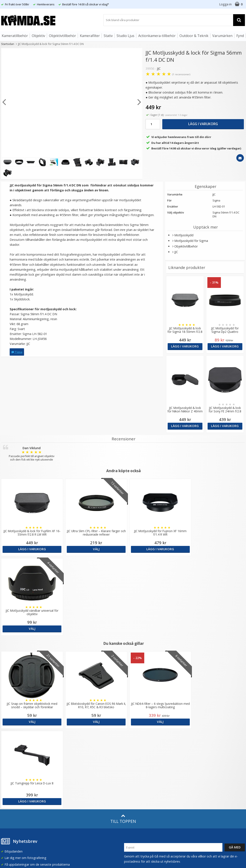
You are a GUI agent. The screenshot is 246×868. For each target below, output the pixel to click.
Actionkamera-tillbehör (157, 35)
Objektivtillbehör (62, 35)
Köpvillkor (7, 780)
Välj (92, 549)
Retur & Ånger (10, 786)
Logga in (225, 4)
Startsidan (7, 44)
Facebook (131, 781)
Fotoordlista (71, 778)
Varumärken (222, 35)
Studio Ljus (125, 35)
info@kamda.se (12, 732)
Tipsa (16, 352)
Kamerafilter (90, 35)
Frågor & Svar (10, 774)
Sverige (194, 736)
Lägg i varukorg (203, 123)
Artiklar (67, 772)
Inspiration (69, 785)
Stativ (108, 35)
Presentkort (9, 800)
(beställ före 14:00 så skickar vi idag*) (150, 751)
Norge (194, 747)
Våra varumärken (74, 740)
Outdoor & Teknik (193, 35)
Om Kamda (70, 734)
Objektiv (38, 35)
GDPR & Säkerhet (74, 753)
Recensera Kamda (75, 747)
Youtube (130, 787)
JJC (159, 68)
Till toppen (123, 659)
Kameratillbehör (15, 35)
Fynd (240, 35)
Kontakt (6, 793)
